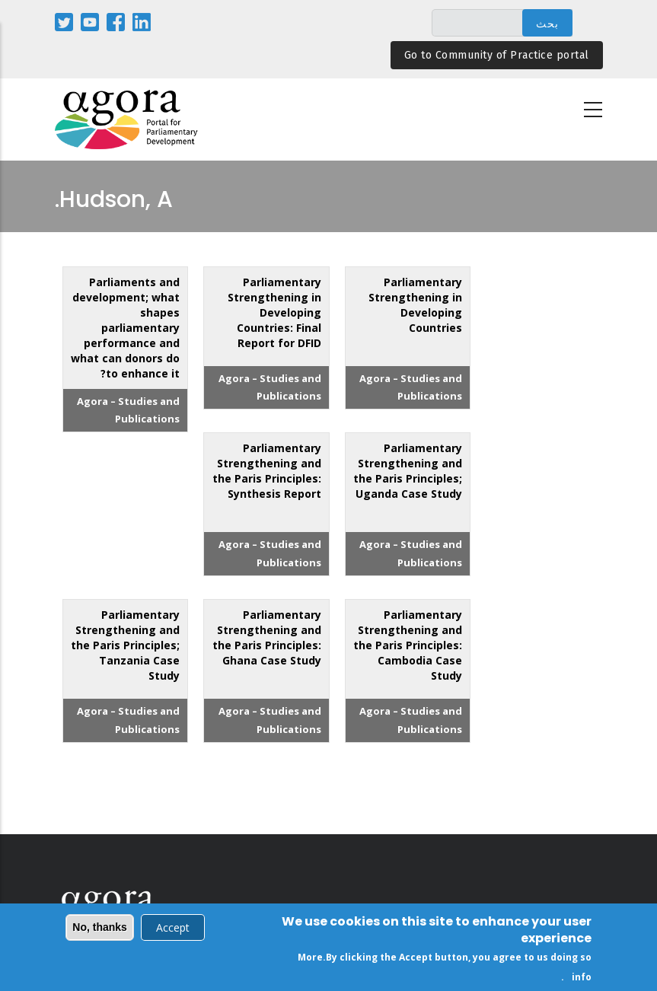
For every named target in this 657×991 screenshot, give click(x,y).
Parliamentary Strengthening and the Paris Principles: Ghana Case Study (266, 637)
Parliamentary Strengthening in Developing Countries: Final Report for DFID (274, 312)
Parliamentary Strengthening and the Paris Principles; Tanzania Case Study (125, 645)
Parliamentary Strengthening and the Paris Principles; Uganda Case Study (407, 471)
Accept (173, 929)
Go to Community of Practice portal (496, 55)
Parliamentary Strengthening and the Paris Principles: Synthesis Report (266, 471)
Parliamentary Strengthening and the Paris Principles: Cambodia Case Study (407, 645)
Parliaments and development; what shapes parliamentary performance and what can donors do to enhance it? (125, 328)
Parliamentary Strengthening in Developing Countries (415, 305)
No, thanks (99, 929)
